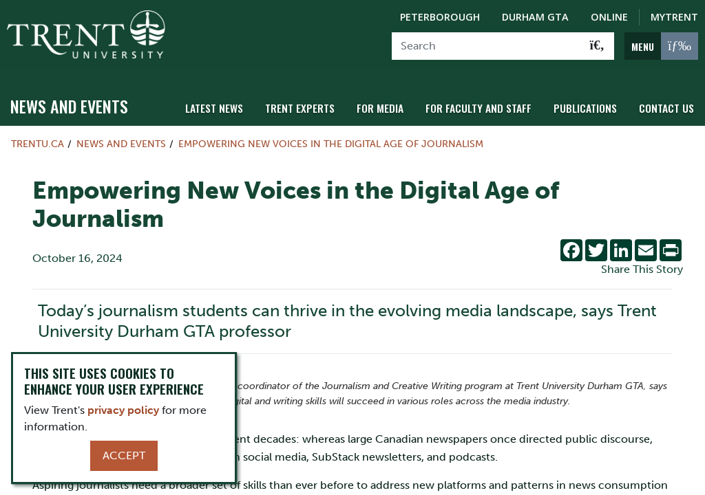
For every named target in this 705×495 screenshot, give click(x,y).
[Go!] (597, 46)
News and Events (69, 103)
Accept (124, 455)
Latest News (229, 105)
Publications (588, 105)
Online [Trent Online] (609, 16)
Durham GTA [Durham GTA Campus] (535, 16)
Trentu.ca (37, 141)
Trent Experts (313, 105)
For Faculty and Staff (485, 105)
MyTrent (674, 16)
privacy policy (123, 410)
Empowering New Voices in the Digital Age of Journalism (330, 141)
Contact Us (667, 105)
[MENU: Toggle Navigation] (661, 46)
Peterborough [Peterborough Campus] (440, 16)
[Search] (486, 46)
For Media (390, 105)
